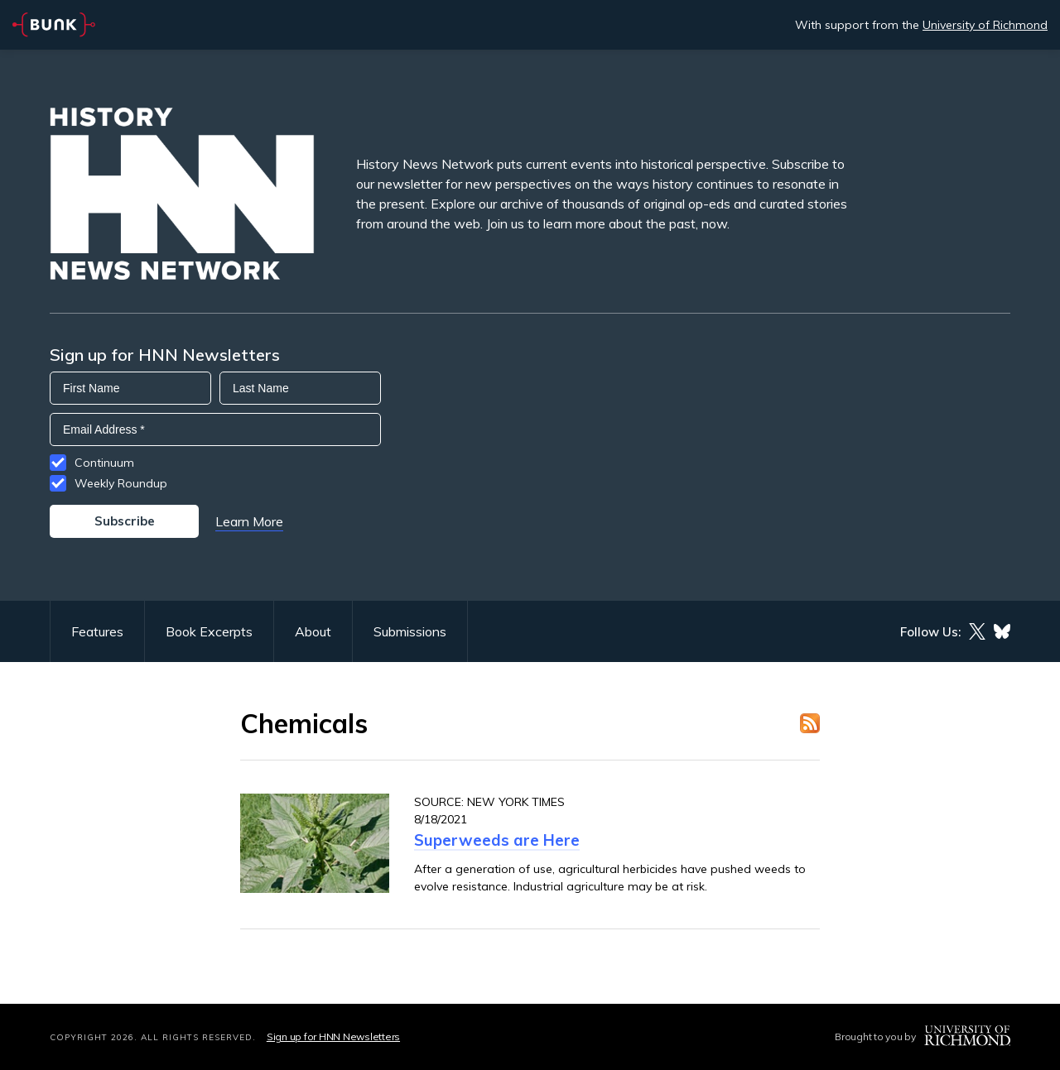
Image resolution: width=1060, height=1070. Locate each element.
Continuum (104, 462)
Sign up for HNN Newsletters (333, 1036)
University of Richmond (985, 24)
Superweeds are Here (497, 840)
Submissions (409, 631)
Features (97, 631)
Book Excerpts (209, 631)
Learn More (249, 521)
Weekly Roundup (121, 483)
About (313, 631)
